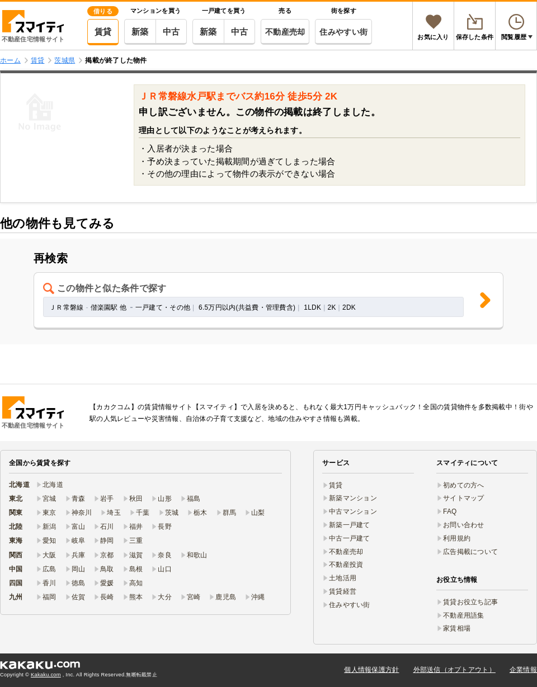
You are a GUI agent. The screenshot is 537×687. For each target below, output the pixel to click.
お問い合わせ (463, 525)
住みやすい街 (343, 31)
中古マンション (353, 511)
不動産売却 (285, 31)
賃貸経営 (342, 591)
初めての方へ (463, 485)
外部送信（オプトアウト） (454, 670)
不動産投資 (346, 564)
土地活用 (342, 578)
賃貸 (103, 31)
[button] (268, 301)
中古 (171, 31)
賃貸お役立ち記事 (470, 602)
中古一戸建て (349, 538)
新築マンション (353, 498)
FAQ (450, 511)
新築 (140, 31)
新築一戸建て (349, 525)
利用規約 (456, 538)
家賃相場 (456, 628)
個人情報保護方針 (371, 670)
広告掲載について (470, 552)
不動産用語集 (463, 615)
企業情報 (523, 670)
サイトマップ (463, 498)
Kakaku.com (46, 674)
